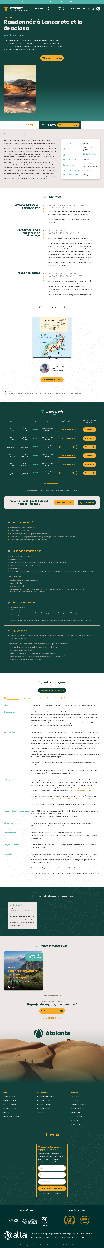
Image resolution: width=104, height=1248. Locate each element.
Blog (84, 8)
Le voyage (30, 125)
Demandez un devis (52, 380)
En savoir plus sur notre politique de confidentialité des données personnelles (52, 1194)
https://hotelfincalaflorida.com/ (80, 791)
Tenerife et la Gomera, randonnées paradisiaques (23, 974)
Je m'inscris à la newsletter (52, 1188)
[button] (36, 125)
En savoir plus (76, 2)
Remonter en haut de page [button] (51, 995)
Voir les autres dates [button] (51, 483)
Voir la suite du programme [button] (51, 307)
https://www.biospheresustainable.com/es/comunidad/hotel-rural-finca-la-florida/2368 (61, 799)
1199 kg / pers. (87, 175)
